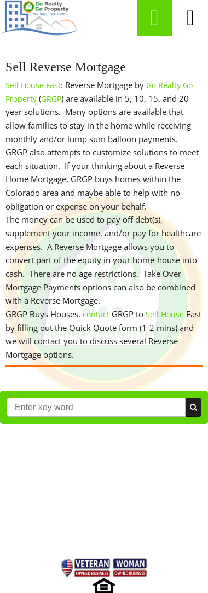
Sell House (165, 314)
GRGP (51, 99)
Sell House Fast (33, 85)
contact (96, 314)
